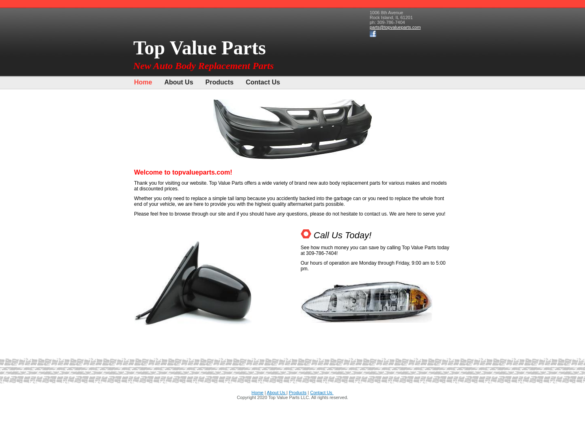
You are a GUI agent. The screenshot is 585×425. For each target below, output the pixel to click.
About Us (178, 82)
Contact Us (263, 82)
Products (220, 82)
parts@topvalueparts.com (395, 27)
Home (143, 82)
